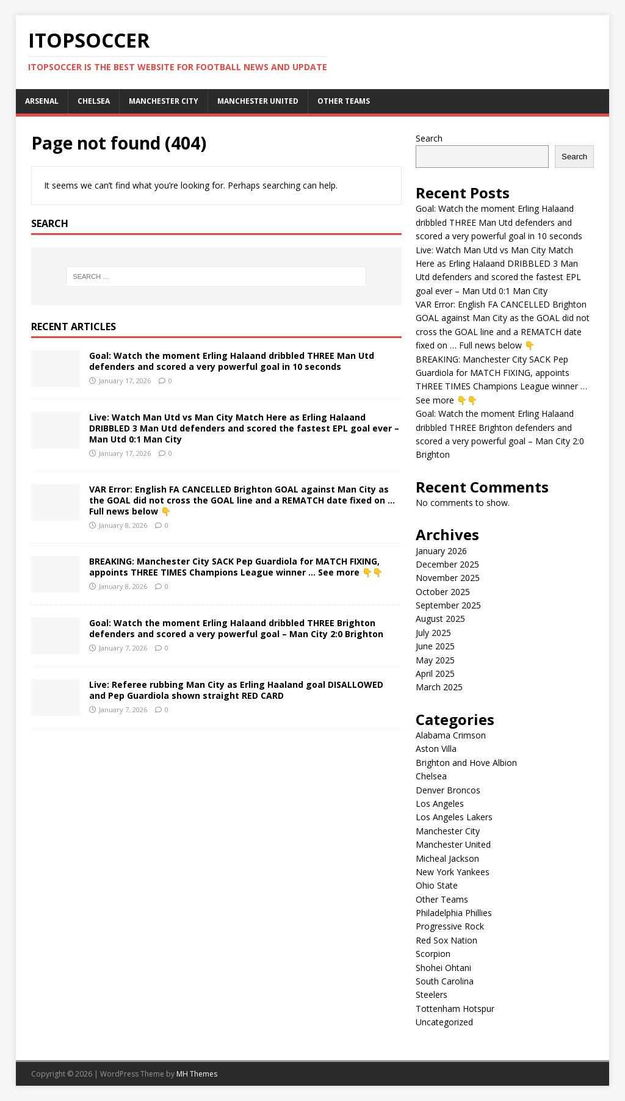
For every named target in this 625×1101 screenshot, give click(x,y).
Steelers (431, 994)
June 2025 (435, 646)
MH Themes (196, 1074)
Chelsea (94, 101)
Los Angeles (440, 803)
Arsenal (42, 101)
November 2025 (448, 577)
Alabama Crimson (451, 735)
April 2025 (435, 673)
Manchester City (163, 101)
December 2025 (447, 564)
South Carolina (445, 981)
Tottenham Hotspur (455, 1008)
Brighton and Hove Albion (466, 762)
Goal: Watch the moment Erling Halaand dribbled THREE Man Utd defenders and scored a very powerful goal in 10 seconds (231, 361)
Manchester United (257, 101)
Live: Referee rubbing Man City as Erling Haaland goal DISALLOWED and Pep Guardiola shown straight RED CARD (236, 690)
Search (429, 138)
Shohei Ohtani (443, 967)
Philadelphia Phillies (454, 913)
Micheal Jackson (447, 858)
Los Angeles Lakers (454, 817)
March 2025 (439, 687)
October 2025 (443, 591)
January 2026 (441, 551)
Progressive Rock (450, 926)
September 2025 (448, 605)
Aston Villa (436, 748)
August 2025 (440, 618)
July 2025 (433, 632)
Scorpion (433, 953)
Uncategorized (444, 1022)
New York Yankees (453, 872)
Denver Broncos (448, 790)
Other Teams (343, 101)
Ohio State (437, 885)
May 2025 (435, 660)
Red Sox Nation (446, 940)
